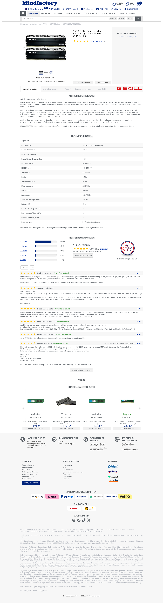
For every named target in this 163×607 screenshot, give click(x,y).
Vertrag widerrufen (31, 483)
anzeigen (104, 249)
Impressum (67, 465)
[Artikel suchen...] (78, 19)
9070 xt (122, 18)
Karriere (66, 479)
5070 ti (129, 18)
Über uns (66, 474)
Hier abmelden (94, 596)
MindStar (54, 8)
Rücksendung (27, 467)
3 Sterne (23, 250)
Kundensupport (28, 476)
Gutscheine (131, 8)
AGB (64, 467)
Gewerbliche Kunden (30, 474)
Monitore (45, 13)
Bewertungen (97, 41)
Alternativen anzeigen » (127, 36)
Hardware (33, 13)
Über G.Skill (102, 89)
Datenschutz (68, 469)
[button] (23, 13)
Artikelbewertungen (50, 89)
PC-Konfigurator (35, 8)
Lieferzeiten (26, 469)
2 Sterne (23, 255)
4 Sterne (23, 246)
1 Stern (23, 260)
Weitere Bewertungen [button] (81, 370)
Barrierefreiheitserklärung (72, 472)
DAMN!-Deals (70, 8)
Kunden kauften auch (83, 89)
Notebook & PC (73, 13)
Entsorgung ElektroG (30, 472)
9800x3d (113, 18)
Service (116, 8)
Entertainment (109, 13)
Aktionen (102, 8)
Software (57, 13)
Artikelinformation (30, 89)
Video (67, 89)
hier (90, 586)
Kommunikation (91, 13)
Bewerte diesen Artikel (83, 255)
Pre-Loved (87, 9)
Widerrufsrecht (28, 465)
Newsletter (26, 479)
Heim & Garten (127, 13)
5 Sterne (23, 241)
